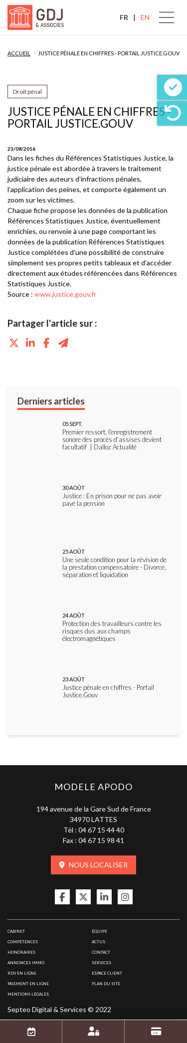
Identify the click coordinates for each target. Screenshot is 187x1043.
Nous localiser (98, 864)
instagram (125, 896)
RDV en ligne (21, 973)
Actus (98, 941)
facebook (62, 896)
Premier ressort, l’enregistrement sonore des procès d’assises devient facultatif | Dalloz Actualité (112, 439)
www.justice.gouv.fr (65, 294)
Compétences (22, 941)
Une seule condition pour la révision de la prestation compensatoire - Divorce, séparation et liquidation (114, 567)
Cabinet (16, 931)
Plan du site (106, 983)
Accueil (18, 53)
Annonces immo (25, 962)
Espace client (107, 973)
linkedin (104, 896)
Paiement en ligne (28, 983)
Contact (101, 952)
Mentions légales (28, 994)
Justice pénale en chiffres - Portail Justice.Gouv (109, 53)
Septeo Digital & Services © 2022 (59, 1009)
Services (101, 962)
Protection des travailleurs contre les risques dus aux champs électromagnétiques (112, 631)
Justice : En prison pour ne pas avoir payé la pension (112, 499)
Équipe (99, 931)
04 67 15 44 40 (101, 830)
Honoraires (21, 952)
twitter (83, 896)
